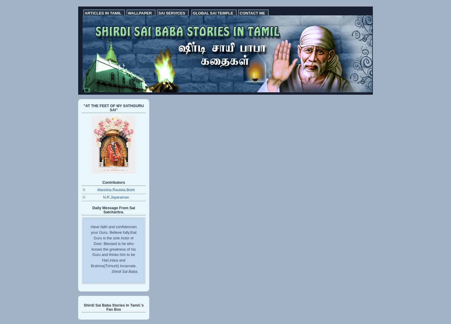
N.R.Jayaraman (116, 197)
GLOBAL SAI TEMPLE (213, 13)
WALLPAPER (140, 13)
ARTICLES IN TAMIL (103, 13)
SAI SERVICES (171, 13)
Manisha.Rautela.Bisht (116, 190)
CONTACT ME (252, 13)
